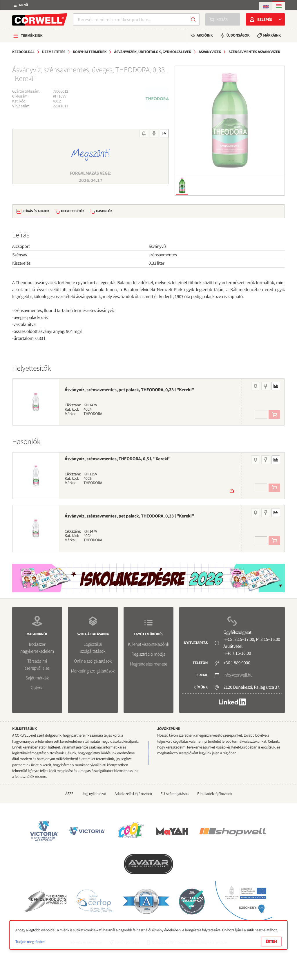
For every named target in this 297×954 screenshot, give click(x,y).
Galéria (37, 688)
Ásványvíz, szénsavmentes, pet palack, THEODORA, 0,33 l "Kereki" (129, 390)
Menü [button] (23, 5)
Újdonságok (237, 35)
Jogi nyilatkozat (94, 793)
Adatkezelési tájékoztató (133, 793)
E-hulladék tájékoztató (214, 793)
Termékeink (32, 35)
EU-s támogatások (175, 793)
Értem (271, 941)
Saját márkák (37, 678)
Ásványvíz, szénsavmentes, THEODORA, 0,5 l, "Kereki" (118, 459)
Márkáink (272, 35)
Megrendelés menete (148, 664)
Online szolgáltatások (93, 661)
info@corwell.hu (237, 675)
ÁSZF (69, 793)
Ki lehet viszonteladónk (148, 644)
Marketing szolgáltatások (93, 671)
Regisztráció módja (148, 654)
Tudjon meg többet (30, 941)
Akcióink (205, 35)
